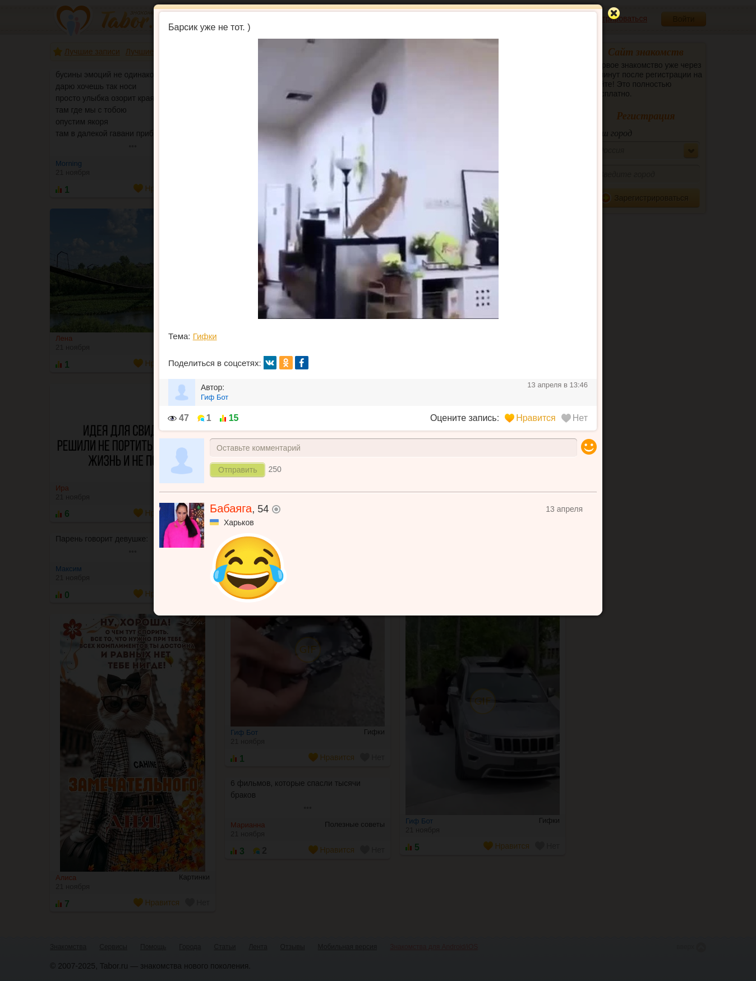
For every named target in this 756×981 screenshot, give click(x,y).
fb (301, 362)
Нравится (530, 418)
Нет (574, 418)
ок (286, 362)
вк (270, 362)
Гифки (205, 336)
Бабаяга (231, 508)
